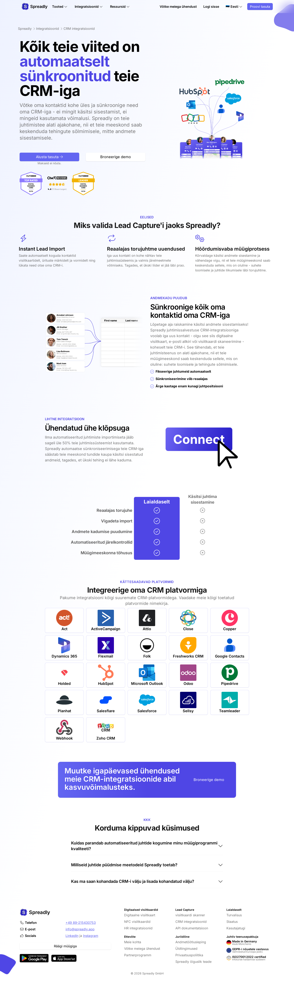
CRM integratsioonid (191, 922)
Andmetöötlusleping (190, 942)
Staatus (232, 922)
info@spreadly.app (80, 929)
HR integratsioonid (138, 928)
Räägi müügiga (65, 946)
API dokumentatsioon (191, 928)
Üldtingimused (186, 948)
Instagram (90, 936)
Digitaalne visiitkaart (139, 915)
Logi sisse (211, 6)
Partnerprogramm (137, 955)
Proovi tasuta (260, 6)
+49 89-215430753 (81, 923)
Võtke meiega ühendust (178, 6)
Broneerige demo (209, 780)
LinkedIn (72, 936)
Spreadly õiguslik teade (193, 962)
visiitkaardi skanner (190, 915)
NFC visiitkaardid (137, 922)
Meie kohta (132, 942)
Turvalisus (234, 915)
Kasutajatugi (235, 928)
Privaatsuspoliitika (189, 955)
